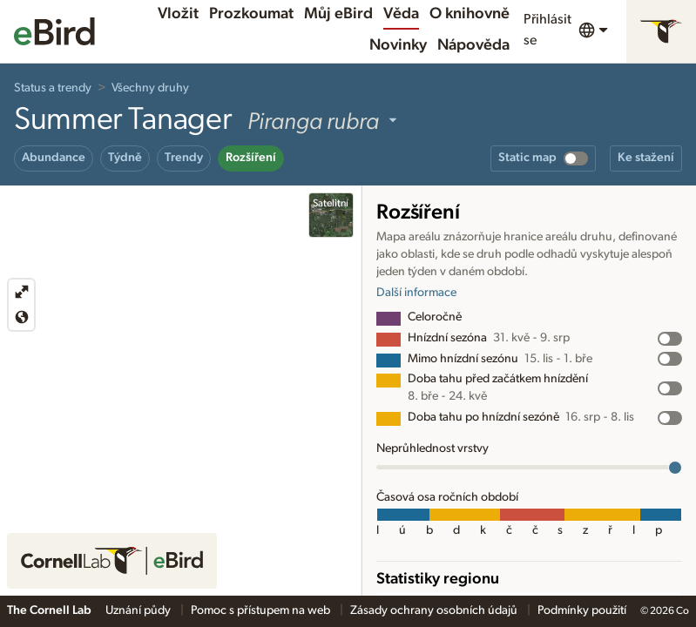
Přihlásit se (547, 29)
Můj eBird (338, 14)
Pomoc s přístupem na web (262, 610)
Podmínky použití (581, 610)
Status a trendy (52, 88)
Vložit (178, 14)
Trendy (184, 158)
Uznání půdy (139, 610)
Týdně (125, 158)
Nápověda (473, 45)
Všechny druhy (150, 88)
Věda (401, 14)
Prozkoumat (251, 14)
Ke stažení (646, 158)
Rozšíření (251, 158)
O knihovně (469, 14)
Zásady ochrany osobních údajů (435, 610)
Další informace (416, 293)
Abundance (53, 158)
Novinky (398, 45)
